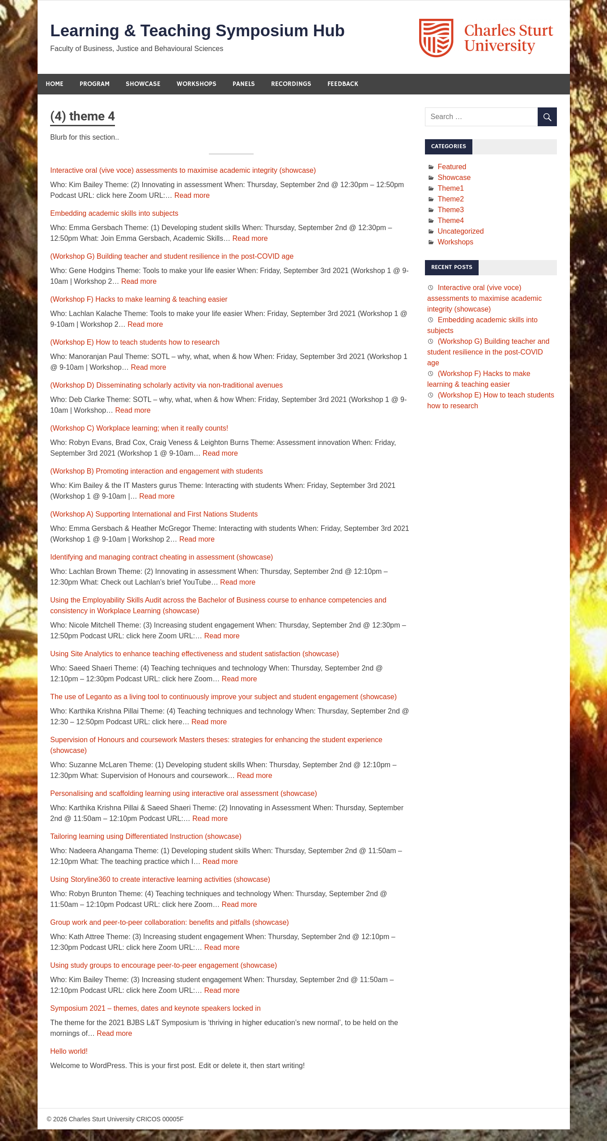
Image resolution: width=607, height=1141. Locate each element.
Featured (451, 167)
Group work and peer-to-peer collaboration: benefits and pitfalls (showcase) (169, 923)
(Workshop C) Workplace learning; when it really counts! (139, 429)
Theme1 (450, 189)
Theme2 (450, 200)
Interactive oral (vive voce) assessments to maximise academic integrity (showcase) (183, 171)
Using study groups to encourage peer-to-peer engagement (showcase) (163, 966)
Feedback (342, 85)
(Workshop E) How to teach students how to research (135, 343)
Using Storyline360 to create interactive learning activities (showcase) (160, 880)
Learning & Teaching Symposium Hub (203, 31)
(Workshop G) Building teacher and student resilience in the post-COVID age (171, 257)
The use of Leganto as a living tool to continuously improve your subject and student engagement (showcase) (223, 697)
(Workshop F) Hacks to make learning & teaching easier (138, 300)
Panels (244, 85)
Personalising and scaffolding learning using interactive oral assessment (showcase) (183, 794)
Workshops (196, 85)
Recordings (291, 85)
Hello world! (69, 1052)
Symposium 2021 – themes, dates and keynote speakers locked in (155, 1009)
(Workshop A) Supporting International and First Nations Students (154, 515)
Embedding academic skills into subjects (114, 214)
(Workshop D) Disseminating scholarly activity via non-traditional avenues (166, 386)
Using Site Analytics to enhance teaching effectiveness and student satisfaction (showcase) (194, 654)
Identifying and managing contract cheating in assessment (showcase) (161, 558)
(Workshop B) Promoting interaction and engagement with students (156, 472)
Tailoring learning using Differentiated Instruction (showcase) (145, 837)
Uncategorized (460, 232)
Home (55, 85)
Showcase (143, 85)
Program (95, 85)
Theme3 (450, 210)
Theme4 (450, 221)
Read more (192, 196)
